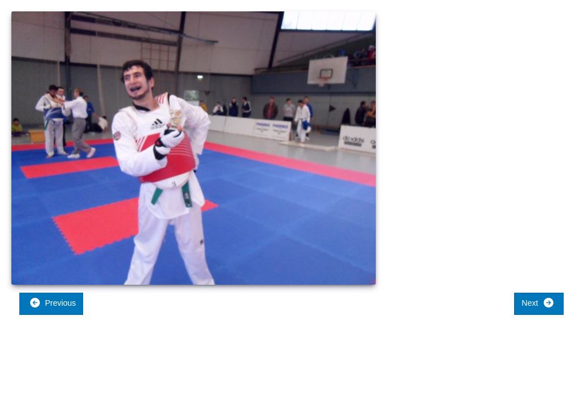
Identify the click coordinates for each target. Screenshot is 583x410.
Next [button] (538, 303)
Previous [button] (52, 303)
